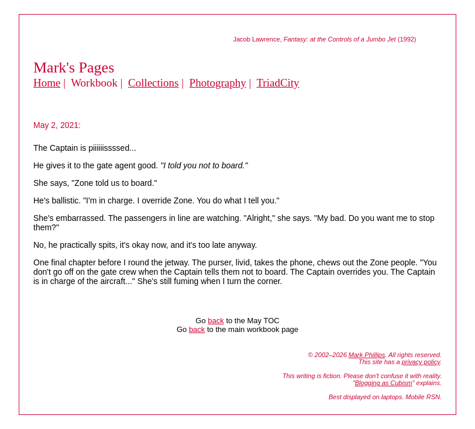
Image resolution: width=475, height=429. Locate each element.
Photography (218, 83)
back (215, 320)
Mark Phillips (367, 354)
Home (46, 83)
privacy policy (421, 361)
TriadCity (277, 83)
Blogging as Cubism (383, 382)
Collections (153, 83)
